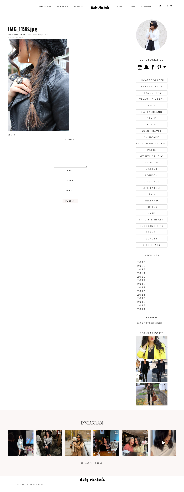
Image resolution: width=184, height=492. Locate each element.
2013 (141, 301)
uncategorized (151, 80)
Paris (151, 150)
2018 (141, 283)
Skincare (151, 137)
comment (70, 140)
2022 (141, 269)
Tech (152, 105)
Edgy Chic (43, 34)
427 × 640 (32, 34)
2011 (141, 309)
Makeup (151, 169)
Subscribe (146, 6)
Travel (151, 232)
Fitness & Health (152, 219)
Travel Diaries (151, 99)
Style (151, 118)
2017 (141, 287)
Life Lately (152, 188)
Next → (22, 37)
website (70, 190)
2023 (141, 265)
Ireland (151, 200)
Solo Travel (45, 6)
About (120, 6)
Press (132, 6)
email (70, 180)
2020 (141, 276)
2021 (141, 273)
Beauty (152, 238)
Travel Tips (151, 93)
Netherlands (152, 86)
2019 (141, 280)
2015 (141, 294)
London (151, 175)
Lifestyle (79, 6)
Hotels (151, 207)
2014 (141, 298)
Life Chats (62, 6)
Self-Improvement (151, 143)
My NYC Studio (152, 156)
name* (70, 170)
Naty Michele (100, 8)
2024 (141, 262)
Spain (151, 124)
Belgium (152, 162)
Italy (151, 194)
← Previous (13, 37)
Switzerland (151, 112)
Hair (151, 213)
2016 (141, 291)
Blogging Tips (151, 226)
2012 (141, 305)
